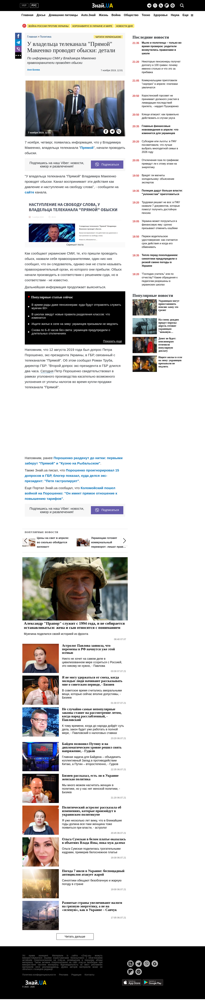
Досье (41, 15)
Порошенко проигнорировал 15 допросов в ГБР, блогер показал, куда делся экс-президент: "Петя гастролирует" (72, 475)
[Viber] (155, 5)
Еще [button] (187, 15)
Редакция (76, 974)
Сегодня (47, 371)
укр (24, 5)
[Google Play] (152, 982)
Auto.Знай (88, 15)
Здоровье (160, 15)
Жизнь (103, 15)
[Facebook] (18, 36)
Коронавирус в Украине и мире (92, 26)
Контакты (89, 974)
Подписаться (107, 164)
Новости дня (124, 26)
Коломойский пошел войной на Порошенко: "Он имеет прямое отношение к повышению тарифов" (71, 493)
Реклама (63, 974)
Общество (131, 15)
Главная (27, 15)
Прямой (87, 147)
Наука (175, 15)
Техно (146, 15)
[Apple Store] (132, 982)
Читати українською (108, 37)
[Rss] (161, 5)
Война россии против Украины (49, 26)
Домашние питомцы (63, 15)
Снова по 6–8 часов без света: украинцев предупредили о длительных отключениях (71, 331)
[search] (182, 5)
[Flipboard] (167, 5)
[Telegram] (149, 5)
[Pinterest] (172, 5)
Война (116, 15)
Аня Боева (33, 69)
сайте (29, 192)
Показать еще (112, 341)
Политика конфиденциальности (39, 974)
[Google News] (155, 963)
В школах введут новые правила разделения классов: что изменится (71, 316)
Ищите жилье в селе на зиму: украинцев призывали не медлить (75, 324)
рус (34, 5)
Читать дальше (75, 936)
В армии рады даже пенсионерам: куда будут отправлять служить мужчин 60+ (76, 306)
